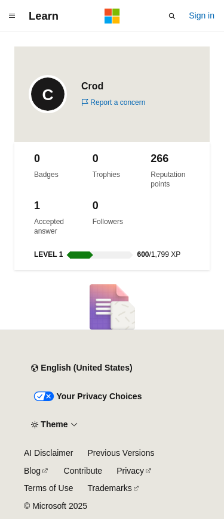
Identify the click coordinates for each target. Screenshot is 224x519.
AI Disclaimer (48, 453)
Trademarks (109, 488)
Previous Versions (120, 453)
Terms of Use (48, 488)
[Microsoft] (112, 16)
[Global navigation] (12, 16)
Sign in (201, 15)
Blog (32, 471)
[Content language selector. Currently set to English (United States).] (81, 368)
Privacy (130, 471)
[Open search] (172, 16)
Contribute (83, 471)
